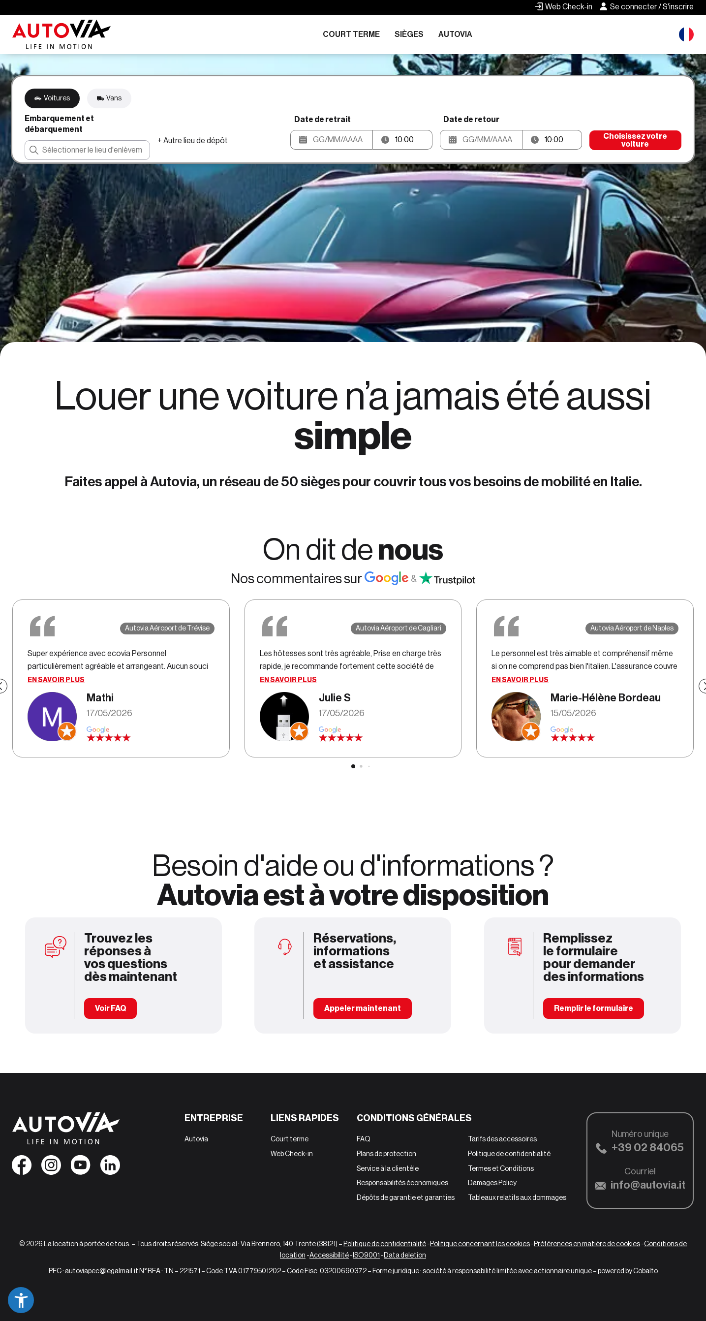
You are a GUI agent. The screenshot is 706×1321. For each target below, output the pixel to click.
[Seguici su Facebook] (21, 1168)
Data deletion (405, 1255)
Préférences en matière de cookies (587, 1244)
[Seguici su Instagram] (51, 1168)
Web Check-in (292, 1154)
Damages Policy (492, 1183)
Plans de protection (386, 1154)
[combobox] (87, 150)
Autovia (455, 34)
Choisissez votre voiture (635, 140)
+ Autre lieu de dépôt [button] (192, 140)
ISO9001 (366, 1255)
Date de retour (471, 119)
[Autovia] (61, 34)
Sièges (409, 34)
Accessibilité (329, 1255)
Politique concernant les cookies (480, 1244)
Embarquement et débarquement (59, 124)
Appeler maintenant (362, 1008)
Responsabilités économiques (402, 1183)
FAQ (363, 1139)
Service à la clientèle (388, 1168)
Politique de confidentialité (509, 1154)
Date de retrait (322, 119)
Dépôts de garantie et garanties (406, 1197)
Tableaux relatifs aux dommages (517, 1197)
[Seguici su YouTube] (81, 1168)
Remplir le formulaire (593, 1008)
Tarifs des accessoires (502, 1139)
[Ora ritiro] (413, 139)
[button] (331, 140)
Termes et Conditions (501, 1168)
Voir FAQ (110, 1008)
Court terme (351, 34)
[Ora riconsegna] (563, 139)
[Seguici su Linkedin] (110, 1168)
